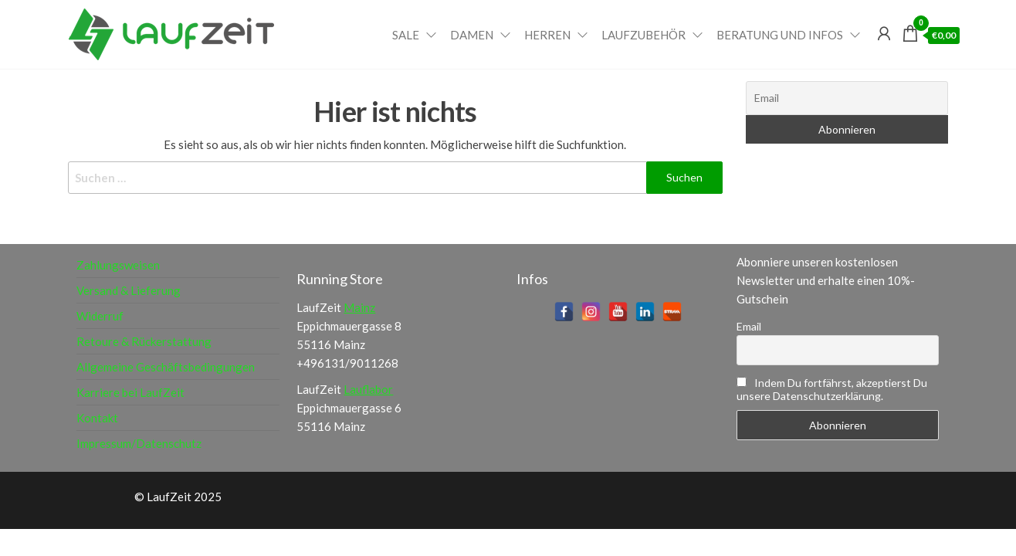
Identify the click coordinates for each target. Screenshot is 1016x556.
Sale (405, 35)
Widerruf (100, 316)
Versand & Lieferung (128, 290)
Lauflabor (368, 389)
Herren (547, 35)
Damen (471, 35)
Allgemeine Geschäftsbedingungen (165, 367)
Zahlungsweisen (118, 265)
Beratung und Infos (779, 35)
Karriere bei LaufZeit (130, 392)
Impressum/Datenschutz (139, 443)
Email (749, 326)
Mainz (359, 307)
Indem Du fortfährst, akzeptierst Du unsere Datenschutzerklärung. (832, 389)
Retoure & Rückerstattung (144, 341)
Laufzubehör (643, 35)
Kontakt (97, 418)
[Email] (847, 98)
